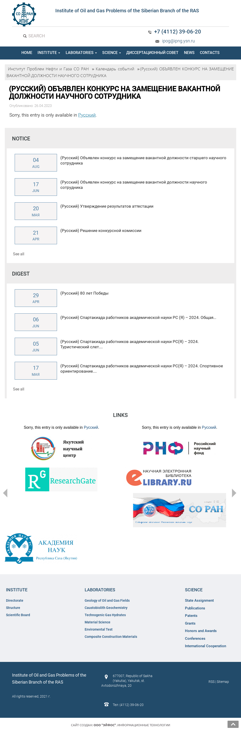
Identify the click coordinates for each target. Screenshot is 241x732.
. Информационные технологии (132, 725)
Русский (87, 115)
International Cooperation (205, 646)
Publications (195, 608)
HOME (26, 52)
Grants (190, 623)
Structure (13, 608)
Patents (191, 615)
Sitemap (223, 682)
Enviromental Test (99, 629)
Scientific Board (18, 615)
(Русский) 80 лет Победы (84, 293)
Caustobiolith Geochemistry (106, 608)
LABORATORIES (81, 52)
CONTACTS (210, 52)
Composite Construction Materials (111, 637)
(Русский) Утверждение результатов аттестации (106, 206)
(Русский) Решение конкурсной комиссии (100, 230)
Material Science (97, 622)
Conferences (195, 638)
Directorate (14, 600)
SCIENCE (111, 52)
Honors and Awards (201, 631)
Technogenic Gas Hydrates (105, 615)
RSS (212, 682)
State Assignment (199, 600)
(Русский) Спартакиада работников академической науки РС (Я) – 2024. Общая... (138, 317)
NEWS (189, 52)
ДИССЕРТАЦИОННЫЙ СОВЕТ (152, 52)
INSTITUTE (49, 52)
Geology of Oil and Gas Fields (107, 600)
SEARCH (34, 35)
